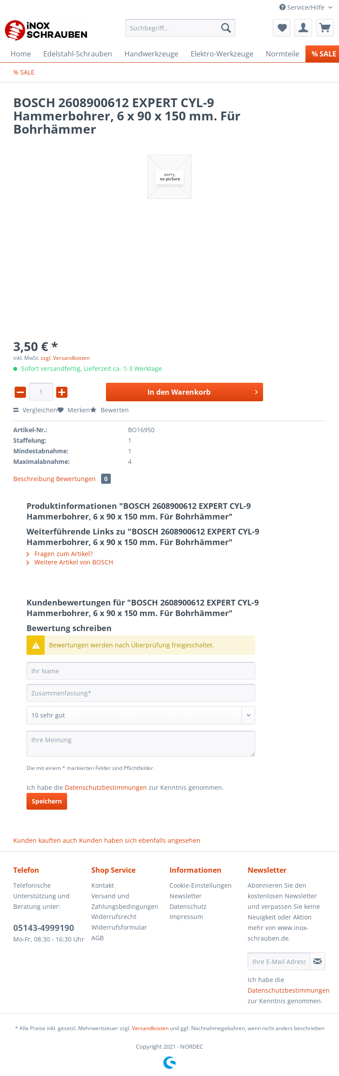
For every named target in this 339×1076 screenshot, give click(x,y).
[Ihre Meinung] (140, 744)
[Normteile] (282, 53)
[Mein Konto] (303, 28)
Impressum (186, 916)
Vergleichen (35, 410)
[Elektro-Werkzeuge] (222, 53)
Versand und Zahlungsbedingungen (124, 901)
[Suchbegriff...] (180, 28)
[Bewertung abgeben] (140, 715)
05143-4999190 (43, 928)
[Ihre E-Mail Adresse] (279, 961)
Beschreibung (33, 478)
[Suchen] (226, 28)
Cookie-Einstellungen (201, 885)
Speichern (47, 801)
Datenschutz (188, 906)
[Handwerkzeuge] (151, 53)
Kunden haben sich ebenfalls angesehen (139, 840)
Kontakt (102, 885)
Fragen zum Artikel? (59, 553)
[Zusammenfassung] (140, 693)
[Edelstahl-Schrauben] (77, 53)
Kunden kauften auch (45, 840)
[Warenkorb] (325, 28)
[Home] (20, 53)
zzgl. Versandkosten (65, 358)
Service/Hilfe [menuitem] (302, 7)
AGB (97, 938)
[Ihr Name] (140, 671)
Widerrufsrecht (113, 916)
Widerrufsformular (119, 927)
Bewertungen (83, 478)
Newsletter (186, 896)
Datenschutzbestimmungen (106, 787)
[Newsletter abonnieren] (317, 961)
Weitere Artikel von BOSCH (69, 562)
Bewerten (109, 410)
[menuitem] (180, 32)
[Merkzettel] (281, 28)
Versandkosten (150, 1028)
